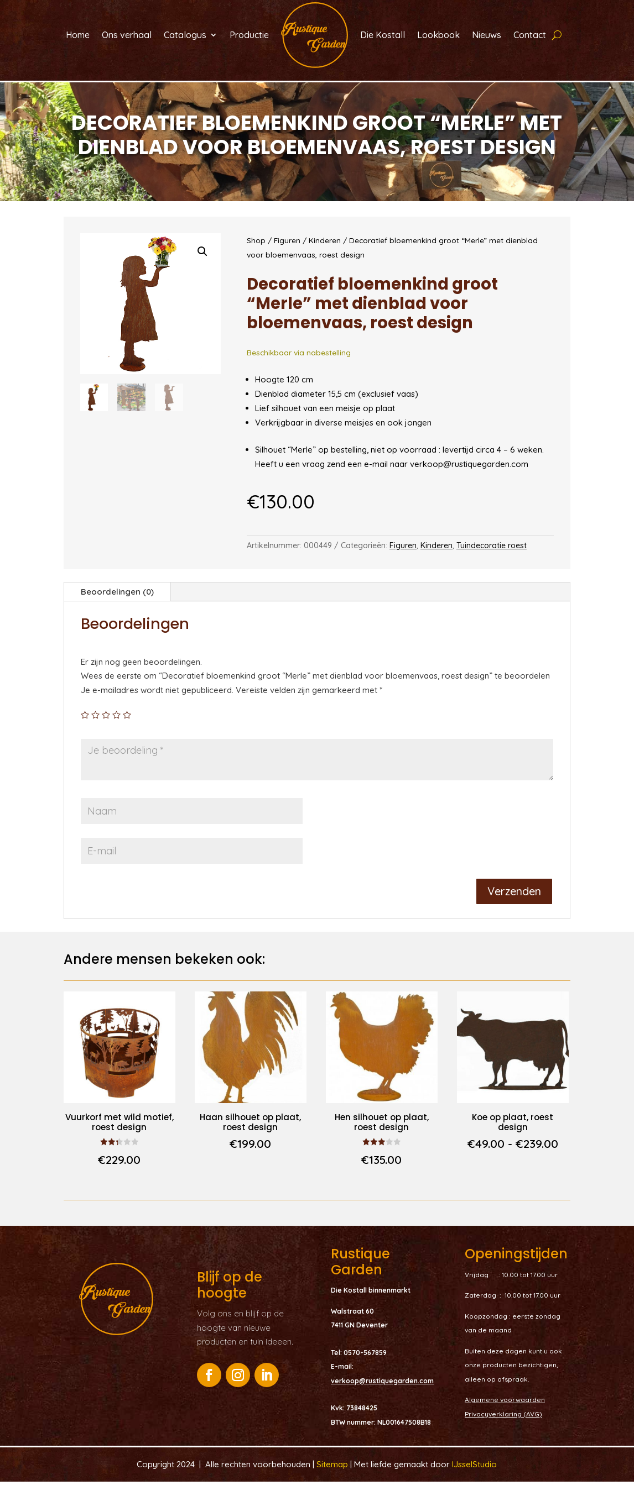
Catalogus (185, 34)
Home (78, 34)
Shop (256, 254)
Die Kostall (382, 34)
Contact (529, 34)
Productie (249, 34)
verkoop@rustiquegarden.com (382, 1395)
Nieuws (486, 34)
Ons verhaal (127, 34)
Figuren (287, 254)
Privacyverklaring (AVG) (503, 1428)
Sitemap (333, 1478)
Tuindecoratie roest (491, 560)
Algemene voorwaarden (505, 1414)
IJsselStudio (474, 1478)
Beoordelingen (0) (117, 606)
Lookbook (438, 34)
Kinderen (325, 254)
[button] (202, 266)
